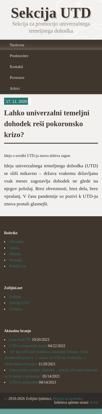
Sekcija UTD (19, 303)
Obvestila (16, 242)
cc (5, 399)
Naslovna (17, 45)
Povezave (17, 78)
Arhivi (15, 88)
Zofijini (15, 297)
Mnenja (15, 254)
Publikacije (17, 266)
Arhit (94, 402)
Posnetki (15, 260)
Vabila (14, 248)
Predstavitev (19, 56)
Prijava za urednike (67, 399)
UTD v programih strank (28, 346)
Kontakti (16, 67)
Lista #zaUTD (20, 340)
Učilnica (15, 309)
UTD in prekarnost (23, 382)
